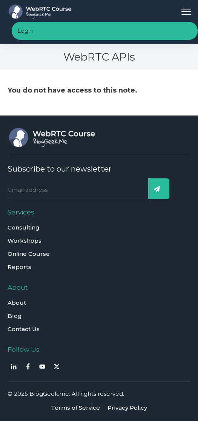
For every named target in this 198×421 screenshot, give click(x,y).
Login (25, 30)
